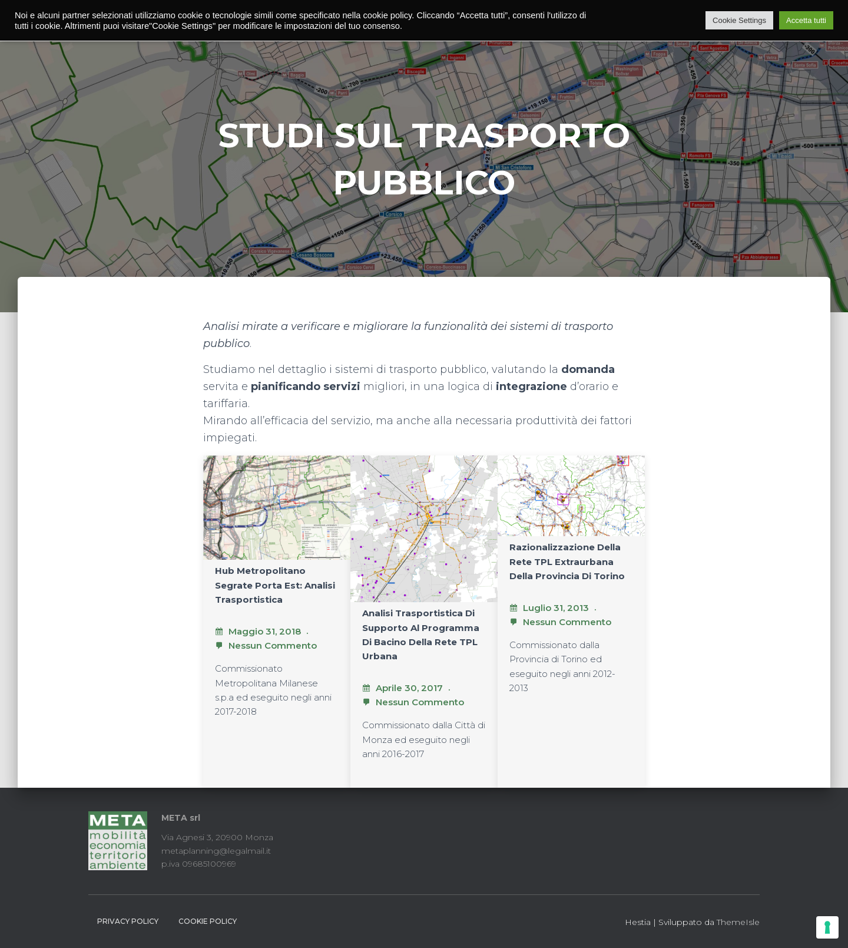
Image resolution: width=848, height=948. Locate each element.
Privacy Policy (127, 921)
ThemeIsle (738, 922)
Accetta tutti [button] (806, 20)
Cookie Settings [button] (739, 20)
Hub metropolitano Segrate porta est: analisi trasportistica (275, 585)
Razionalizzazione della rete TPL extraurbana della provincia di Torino (567, 561)
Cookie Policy (207, 921)
